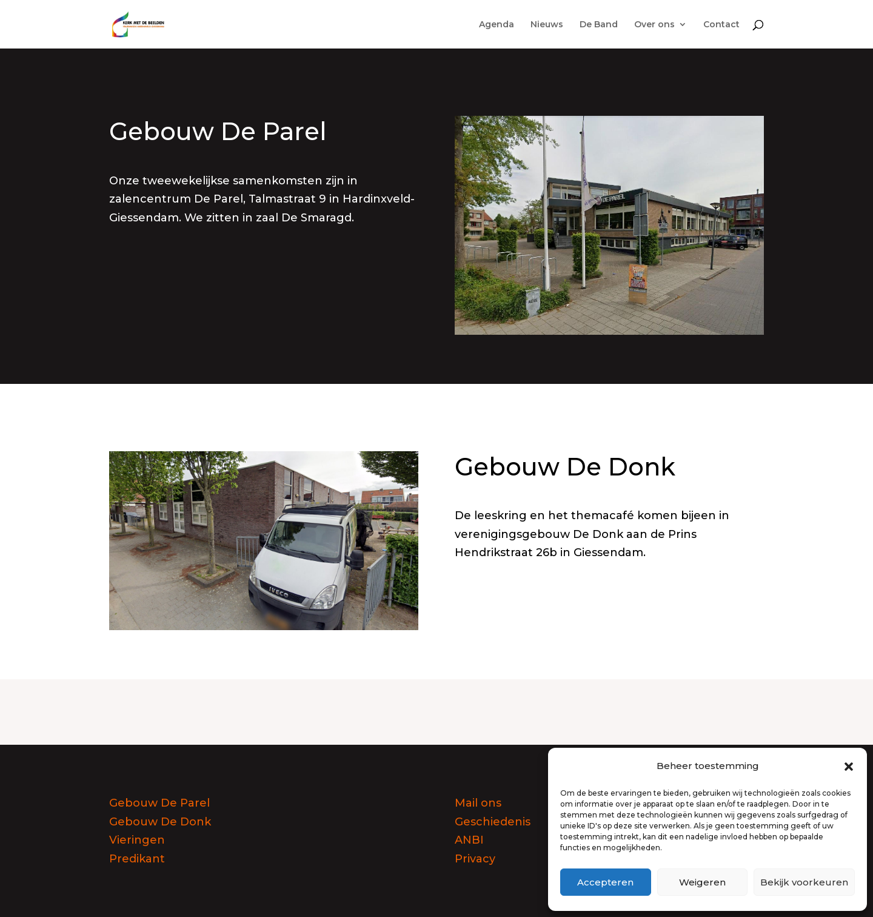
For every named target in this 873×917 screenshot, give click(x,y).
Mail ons (478, 803)
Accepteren (605, 882)
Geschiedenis (492, 821)
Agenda (496, 25)
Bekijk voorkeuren (804, 882)
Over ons (654, 25)
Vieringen (137, 840)
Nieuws (546, 25)
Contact (721, 25)
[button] (849, 767)
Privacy (475, 858)
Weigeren (702, 882)
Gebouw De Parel (159, 803)
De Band (599, 25)
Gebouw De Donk (160, 821)
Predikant (137, 858)
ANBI (469, 840)
